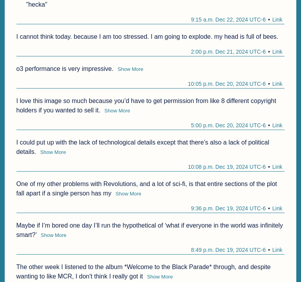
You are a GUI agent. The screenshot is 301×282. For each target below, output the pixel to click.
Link (277, 19)
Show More (130, 69)
